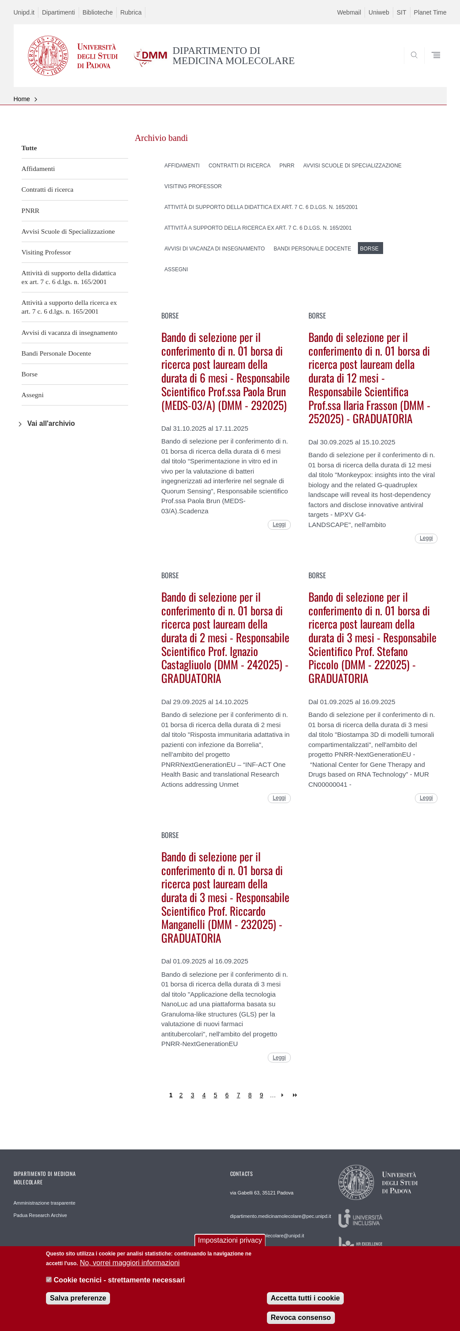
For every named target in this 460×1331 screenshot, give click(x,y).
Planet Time (430, 12)
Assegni (33, 394)
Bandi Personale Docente (56, 353)
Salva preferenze (78, 1303)
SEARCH (410, 66)
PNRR (31, 210)
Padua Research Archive (40, 1215)
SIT (402, 12)
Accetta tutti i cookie (305, 1303)
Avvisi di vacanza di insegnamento (70, 332)
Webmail (349, 12)
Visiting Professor (46, 252)
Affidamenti (38, 168)
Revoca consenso (301, 1323)
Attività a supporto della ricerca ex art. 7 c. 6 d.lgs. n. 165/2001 (69, 307)
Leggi (279, 524)
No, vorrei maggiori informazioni (130, 1268)
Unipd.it (24, 12)
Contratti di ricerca (48, 189)
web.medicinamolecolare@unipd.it (267, 1235)
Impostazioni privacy (230, 1245)
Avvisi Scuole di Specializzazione (68, 231)
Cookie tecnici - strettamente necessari (119, 1285)
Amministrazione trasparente (45, 1203)
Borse (30, 374)
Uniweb (379, 12)
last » (296, 1095)
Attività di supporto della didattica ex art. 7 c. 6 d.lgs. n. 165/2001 (69, 277)
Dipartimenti (58, 12)
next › (284, 1095)
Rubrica (130, 12)
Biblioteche (98, 12)
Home (22, 98)
